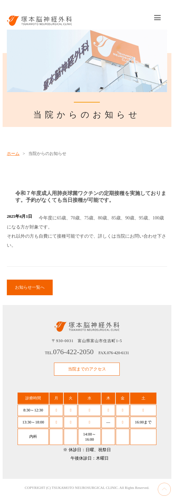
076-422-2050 (73, 352)
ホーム (13, 153)
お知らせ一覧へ (30, 287)
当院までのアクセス (87, 369)
